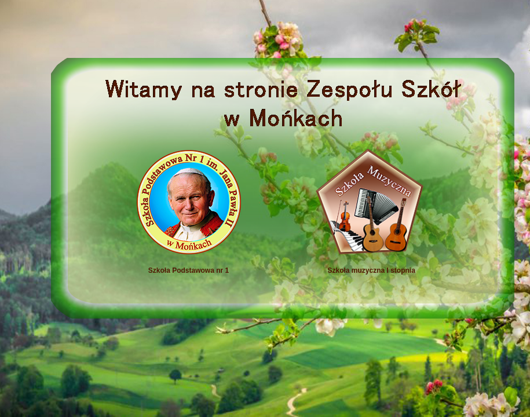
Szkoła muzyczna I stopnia (347, 270)
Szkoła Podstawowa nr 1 (188, 270)
